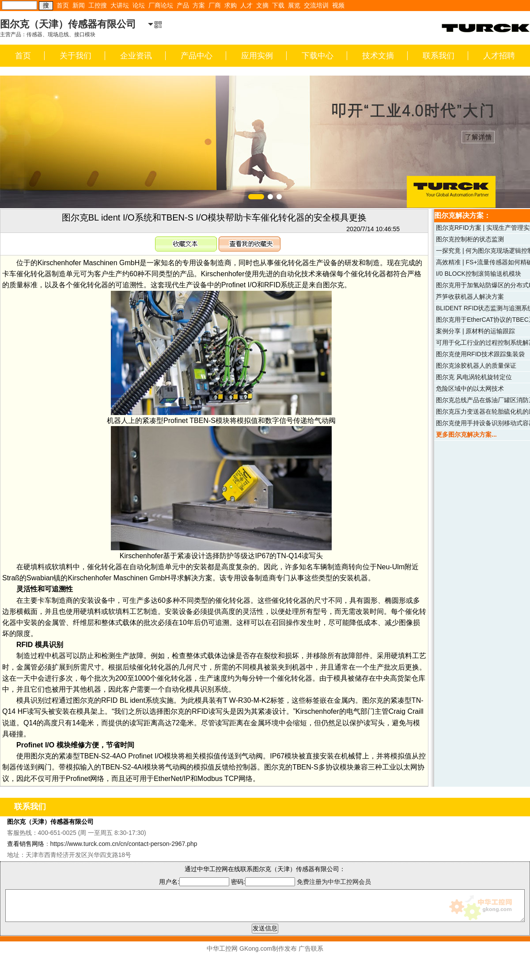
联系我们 (438, 55)
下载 (278, 5)
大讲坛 (119, 5)
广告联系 (311, 948)
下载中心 (317, 55)
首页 (63, 5)
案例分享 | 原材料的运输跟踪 (475, 331)
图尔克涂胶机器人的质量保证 (476, 365)
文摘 (262, 5)
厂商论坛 (160, 5)
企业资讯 (136, 55)
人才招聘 (499, 55)
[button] (256, 196)
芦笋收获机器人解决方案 (470, 296)
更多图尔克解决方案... (466, 434)
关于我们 (75, 55)
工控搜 (97, 5)
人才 (246, 5)
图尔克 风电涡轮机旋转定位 (474, 377)
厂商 (214, 5)
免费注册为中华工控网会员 (334, 881)
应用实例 (257, 55)
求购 (230, 5)
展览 (294, 5)
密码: (264, 881)
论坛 (138, 5)
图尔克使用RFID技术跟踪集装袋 (480, 354)
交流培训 (316, 5)
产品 (183, 5)
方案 (199, 5)
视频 (338, 5)
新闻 (78, 5)
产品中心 (196, 55)
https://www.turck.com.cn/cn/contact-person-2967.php (123, 843)
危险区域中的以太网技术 (470, 388)
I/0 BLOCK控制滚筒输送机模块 (478, 273)
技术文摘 (378, 55)
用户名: (194, 881)
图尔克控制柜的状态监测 (470, 239)
